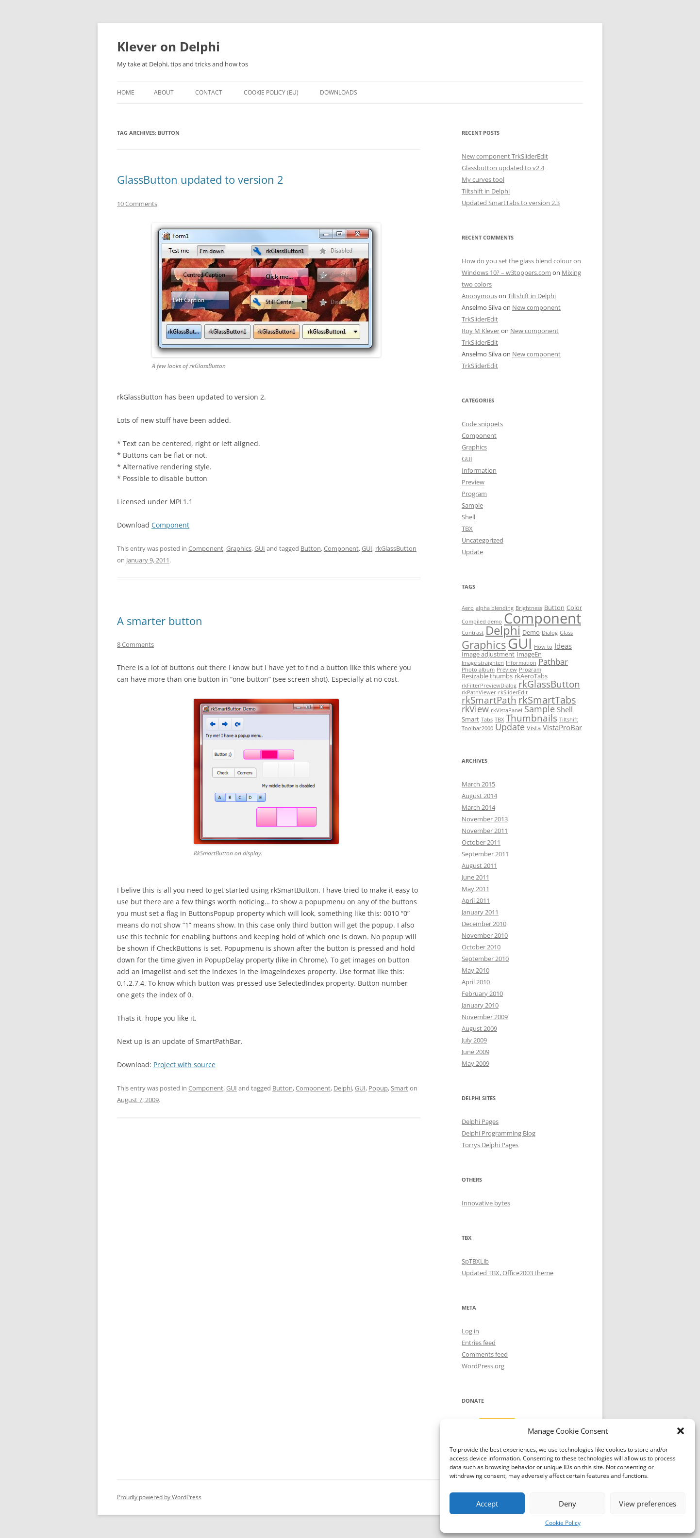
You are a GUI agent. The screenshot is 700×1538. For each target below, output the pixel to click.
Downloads (338, 92)
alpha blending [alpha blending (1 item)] (495, 608)
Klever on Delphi (168, 46)
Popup (378, 1088)
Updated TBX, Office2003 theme (507, 1272)
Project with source (184, 1064)
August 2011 (479, 865)
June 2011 (475, 877)
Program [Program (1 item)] (530, 669)
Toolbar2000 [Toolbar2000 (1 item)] (477, 728)
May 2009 (475, 1063)
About (164, 92)
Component (170, 524)
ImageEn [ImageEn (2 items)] (529, 654)
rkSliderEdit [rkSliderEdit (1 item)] (513, 692)
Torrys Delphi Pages (490, 1144)
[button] (680, 1431)
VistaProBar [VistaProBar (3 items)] (562, 727)
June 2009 (475, 1051)
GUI (259, 548)
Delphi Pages (480, 1121)
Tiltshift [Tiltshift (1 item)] (568, 719)
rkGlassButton (396, 548)
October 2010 (481, 947)
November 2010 (485, 935)
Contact (208, 92)
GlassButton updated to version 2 (200, 179)
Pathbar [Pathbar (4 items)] (553, 661)
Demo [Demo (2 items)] (531, 632)
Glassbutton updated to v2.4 (503, 167)
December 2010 (484, 923)
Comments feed (485, 1354)
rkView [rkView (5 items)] (475, 709)
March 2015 (478, 784)
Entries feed (479, 1342)
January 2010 (480, 1005)
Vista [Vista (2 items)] (534, 727)
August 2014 (479, 795)
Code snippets (482, 423)
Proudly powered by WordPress (159, 1497)
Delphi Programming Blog (498, 1133)
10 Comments (137, 203)
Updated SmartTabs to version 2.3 (511, 202)
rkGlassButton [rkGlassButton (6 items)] (549, 684)
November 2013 (485, 819)
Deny (567, 1503)
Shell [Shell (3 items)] (565, 709)
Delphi (342, 1088)
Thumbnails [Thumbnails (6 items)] (531, 718)
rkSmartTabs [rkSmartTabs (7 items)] (547, 699)
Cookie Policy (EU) (271, 92)
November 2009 (485, 1016)
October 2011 (481, 842)
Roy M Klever (481, 330)
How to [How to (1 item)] (543, 646)
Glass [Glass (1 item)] (566, 632)
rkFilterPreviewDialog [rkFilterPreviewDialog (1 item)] (489, 685)
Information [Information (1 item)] (521, 662)
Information (479, 470)
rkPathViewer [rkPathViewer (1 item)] (479, 692)
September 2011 (485, 853)
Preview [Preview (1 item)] (507, 669)
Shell (468, 517)
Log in (470, 1331)
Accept (487, 1503)
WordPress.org (483, 1366)
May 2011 (475, 888)
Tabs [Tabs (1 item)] (487, 719)
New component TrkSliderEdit (505, 156)
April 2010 (476, 981)
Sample (472, 505)
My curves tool (483, 179)
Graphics (238, 548)
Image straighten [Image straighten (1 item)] (483, 662)
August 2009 (479, 1028)
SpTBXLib (475, 1261)
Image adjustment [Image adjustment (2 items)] (488, 654)
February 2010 (482, 993)
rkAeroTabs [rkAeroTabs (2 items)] (531, 676)
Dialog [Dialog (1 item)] (550, 632)
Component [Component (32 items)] (542, 618)
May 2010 (475, 970)
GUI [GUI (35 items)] (520, 643)
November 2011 (485, 830)
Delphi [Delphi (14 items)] (502, 630)
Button (310, 548)
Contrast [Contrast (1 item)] (472, 632)
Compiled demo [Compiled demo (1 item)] (482, 621)
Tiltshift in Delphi (486, 191)
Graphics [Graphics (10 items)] (484, 645)
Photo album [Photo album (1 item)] (478, 669)
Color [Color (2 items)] (574, 607)
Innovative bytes (486, 1203)
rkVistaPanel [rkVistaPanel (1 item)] (506, 710)
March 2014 (478, 807)
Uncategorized (482, 540)
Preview (473, 482)
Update (472, 551)
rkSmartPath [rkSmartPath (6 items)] (489, 700)
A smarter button (159, 620)
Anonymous (479, 295)
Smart (399, 1088)
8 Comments (135, 644)
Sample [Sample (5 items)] (539, 709)
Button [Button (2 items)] (554, 607)
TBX (467, 528)
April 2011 (476, 900)
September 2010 (485, 958)
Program (474, 493)
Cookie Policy (563, 1523)
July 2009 (474, 1040)
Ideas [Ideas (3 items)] (563, 646)
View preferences (647, 1503)
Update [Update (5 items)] (510, 727)
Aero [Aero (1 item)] (468, 608)
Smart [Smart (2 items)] (470, 719)
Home (125, 92)
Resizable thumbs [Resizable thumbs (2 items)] (487, 676)
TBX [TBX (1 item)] (499, 719)
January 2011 (480, 912)
